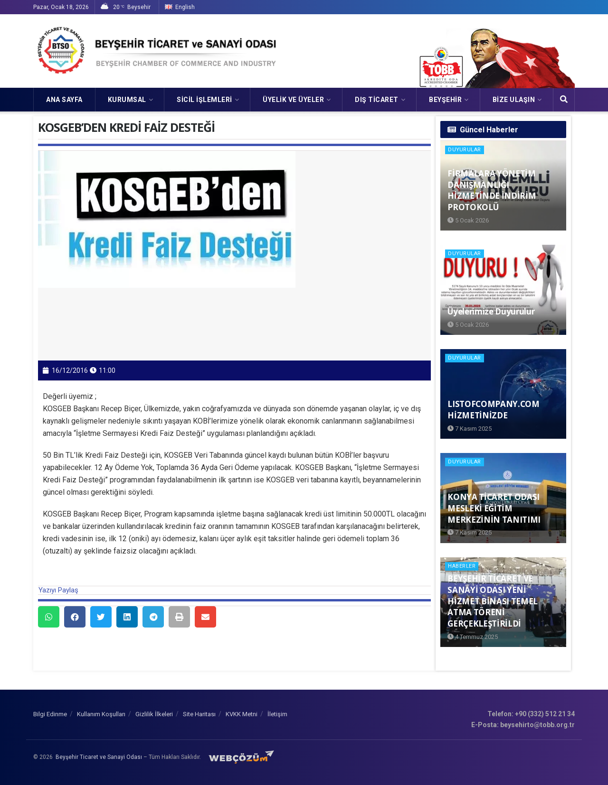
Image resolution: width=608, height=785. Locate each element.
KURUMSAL (127, 99)
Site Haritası (199, 714)
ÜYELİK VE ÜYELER (293, 99)
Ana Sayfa (64, 99)
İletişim (277, 714)
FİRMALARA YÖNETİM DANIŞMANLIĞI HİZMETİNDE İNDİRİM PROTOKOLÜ (491, 190)
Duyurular (464, 150)
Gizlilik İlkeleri (154, 714)
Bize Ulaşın (514, 99)
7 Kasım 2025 (469, 428)
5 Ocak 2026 (468, 220)
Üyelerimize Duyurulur (490, 311)
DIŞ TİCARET (377, 99)
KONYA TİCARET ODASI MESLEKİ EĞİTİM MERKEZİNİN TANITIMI (494, 508)
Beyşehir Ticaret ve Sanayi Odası (99, 757)
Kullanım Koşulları (101, 714)
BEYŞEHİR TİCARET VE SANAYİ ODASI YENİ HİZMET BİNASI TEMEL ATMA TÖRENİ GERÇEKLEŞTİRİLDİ (492, 601)
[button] (48, 617)
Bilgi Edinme (50, 714)
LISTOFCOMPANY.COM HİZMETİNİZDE (493, 409)
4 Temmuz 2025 (472, 636)
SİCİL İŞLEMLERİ (204, 99)
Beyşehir (445, 99)
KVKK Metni (241, 714)
